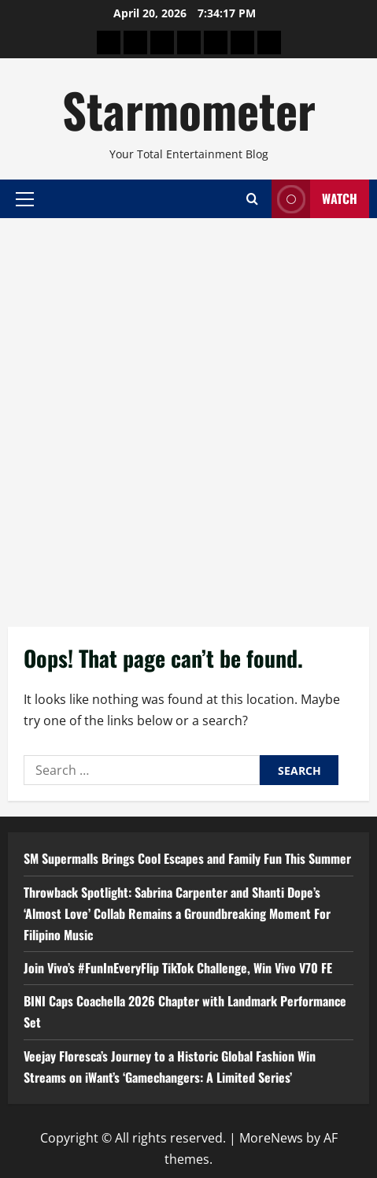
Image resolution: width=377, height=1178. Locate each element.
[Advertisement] (188, 414)
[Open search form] (252, 198)
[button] (25, 198)
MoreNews (271, 1138)
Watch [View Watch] (314, 199)
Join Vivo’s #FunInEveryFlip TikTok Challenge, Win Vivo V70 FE (178, 967)
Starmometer (189, 109)
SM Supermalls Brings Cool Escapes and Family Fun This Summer (187, 858)
